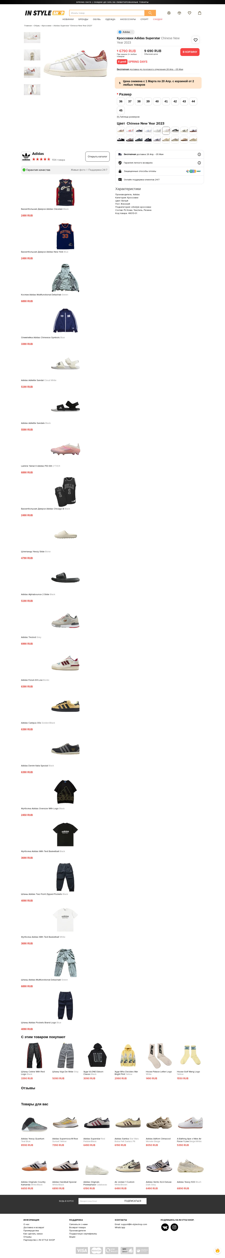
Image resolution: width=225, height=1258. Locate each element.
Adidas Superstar (94, 1140)
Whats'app (120, 1227)
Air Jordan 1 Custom (124, 1183)
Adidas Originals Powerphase (95, 1183)
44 (193, 101)
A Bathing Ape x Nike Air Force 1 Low (189, 1140)
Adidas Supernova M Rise (65, 1140)
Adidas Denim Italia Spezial (37, 765)
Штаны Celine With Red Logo (33, 1073)
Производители (77, 1230)
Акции (72, 1236)
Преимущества (31, 1230)
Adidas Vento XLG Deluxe (159, 1183)
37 (129, 101)
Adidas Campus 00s (38, 723)
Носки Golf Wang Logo (188, 1073)
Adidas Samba (127, 1140)
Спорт (145, 19)
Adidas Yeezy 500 (189, 1182)
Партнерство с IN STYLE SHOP (39, 1240)
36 (120, 101)
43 (184, 101)
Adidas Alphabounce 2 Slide (38, 594)
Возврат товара (77, 1227)
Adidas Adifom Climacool (158, 1140)
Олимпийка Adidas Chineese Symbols (43, 337)
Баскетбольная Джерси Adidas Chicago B (45, 509)
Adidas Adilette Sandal (38, 380)
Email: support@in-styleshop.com (131, 1224)
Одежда (110, 19)
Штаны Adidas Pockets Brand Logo (41, 1022)
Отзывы (27, 1236)
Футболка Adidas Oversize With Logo (43, 808)
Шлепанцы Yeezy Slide (36, 551)
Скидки (157, 19)
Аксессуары (128, 19)
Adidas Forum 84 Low (35, 680)
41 (166, 101)
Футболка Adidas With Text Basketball (43, 851)
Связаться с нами (78, 1224)
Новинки (68, 19)
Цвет (140, 123)
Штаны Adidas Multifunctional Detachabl (44, 980)
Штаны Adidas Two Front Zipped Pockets (44, 894)
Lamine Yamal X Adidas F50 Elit (40, 466)
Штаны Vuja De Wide (65, 1071)
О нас (26, 1224)
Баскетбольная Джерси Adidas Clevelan (45, 209)
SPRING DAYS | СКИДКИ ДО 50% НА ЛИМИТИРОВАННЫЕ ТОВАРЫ (112, 2)
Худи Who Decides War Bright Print (126, 1073)
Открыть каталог (97, 156)
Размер (125, 94)
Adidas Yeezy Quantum (32, 1140)
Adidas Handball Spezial (64, 1183)
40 (157, 101)
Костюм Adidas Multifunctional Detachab (44, 294)
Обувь (97, 19)
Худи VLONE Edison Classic (93, 1073)
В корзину (190, 52)
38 (138, 101)
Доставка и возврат (33, 1227)
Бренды (83, 19)
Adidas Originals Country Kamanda (33, 1183)
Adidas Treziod (31, 637)
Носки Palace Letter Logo (159, 1073)
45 (120, 110)
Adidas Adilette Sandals (36, 423)
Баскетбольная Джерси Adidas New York (44, 252)
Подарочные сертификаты (83, 1233)
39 (148, 101)
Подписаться (132, 1201)
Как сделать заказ (33, 1233)
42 (175, 101)
